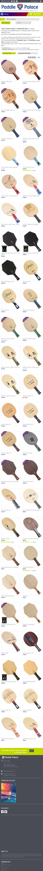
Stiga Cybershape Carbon (7, 281)
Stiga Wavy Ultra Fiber (7, 138)
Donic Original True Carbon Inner (31, 510)
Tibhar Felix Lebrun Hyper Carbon (31, 196)
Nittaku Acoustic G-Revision (8, 396)
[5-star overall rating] (32, 170)
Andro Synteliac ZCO (28, 424)
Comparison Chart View (24, 53)
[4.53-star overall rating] (32, 570)
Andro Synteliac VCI (6, 424)
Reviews (3, 869)
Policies (3, 863)
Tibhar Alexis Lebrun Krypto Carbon (10, 224)
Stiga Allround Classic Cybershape (10, 567)
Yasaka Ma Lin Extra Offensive (30, 539)
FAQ (2, 866)
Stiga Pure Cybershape (28, 624)
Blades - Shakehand (11, 19)
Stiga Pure (25, 596)
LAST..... (39, 57)
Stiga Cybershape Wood (29, 681)
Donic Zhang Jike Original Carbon (31, 81)
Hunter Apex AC (5, 310)
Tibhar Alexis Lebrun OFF (29, 739)
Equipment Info (4, 867)
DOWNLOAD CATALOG (8, 780)
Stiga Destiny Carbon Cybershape (9, 481)
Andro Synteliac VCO (28, 396)
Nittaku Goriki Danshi (6, 81)
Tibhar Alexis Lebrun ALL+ (8, 739)
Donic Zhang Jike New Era (8, 110)
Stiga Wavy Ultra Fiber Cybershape (31, 110)
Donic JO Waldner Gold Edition (30, 224)
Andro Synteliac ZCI (6, 453)
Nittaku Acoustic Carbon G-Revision (10, 367)
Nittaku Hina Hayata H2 (29, 310)
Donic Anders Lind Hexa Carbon (9, 196)
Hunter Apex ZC (27, 281)
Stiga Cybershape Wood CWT (8, 681)
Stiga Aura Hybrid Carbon (29, 338)
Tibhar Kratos (4, 653)
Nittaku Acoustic (5, 539)
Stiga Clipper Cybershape (7, 596)
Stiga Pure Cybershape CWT (8, 624)
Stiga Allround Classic (28, 567)
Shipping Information (6, 865)
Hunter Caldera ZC (27, 710)
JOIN (31, 750)
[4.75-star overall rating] (10, 542)
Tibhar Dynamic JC (6, 510)
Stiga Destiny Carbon (28, 481)
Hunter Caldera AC (6, 710)
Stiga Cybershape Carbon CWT (31, 253)
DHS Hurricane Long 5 (28, 167)
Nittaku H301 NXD (27, 453)
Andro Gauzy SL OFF (28, 653)
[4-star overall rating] (32, 542)
